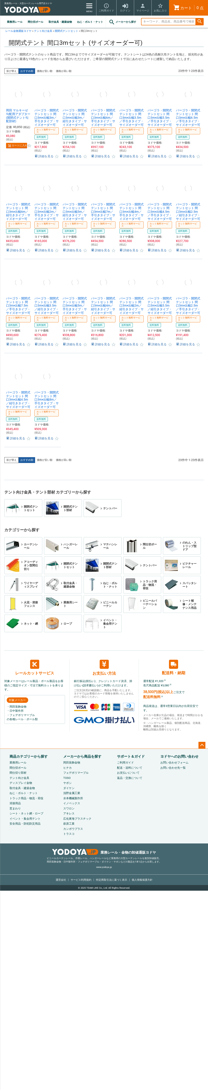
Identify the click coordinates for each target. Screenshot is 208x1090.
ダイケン (69, 788)
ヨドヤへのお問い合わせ (179, 756)
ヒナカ (67, 767)
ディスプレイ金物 (21, 783)
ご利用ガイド (125, 762)
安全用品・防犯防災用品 (25, 823)
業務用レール (15, 21)
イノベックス (71, 803)
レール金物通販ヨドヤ (18, 30)
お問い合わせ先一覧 (173, 767)
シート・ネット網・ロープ (26, 813)
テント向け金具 (43, 30)
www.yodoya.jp (104, 867)
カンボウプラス (73, 828)
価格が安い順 (44, 71)
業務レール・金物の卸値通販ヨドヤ (104, 852)
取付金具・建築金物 (60, 21)
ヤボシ (67, 783)
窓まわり (15, 808)
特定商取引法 (111, 879)
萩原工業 (69, 823)
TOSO (67, 778)
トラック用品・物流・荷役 (26, 798)
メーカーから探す (122, 22)
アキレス (69, 813)
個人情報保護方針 (142, 879)
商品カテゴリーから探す (29, 756)
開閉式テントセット (66, 30)
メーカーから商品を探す (82, 756)
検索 (199, 21)
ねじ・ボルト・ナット (90, 21)
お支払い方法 (104, 668)
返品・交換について (129, 778)
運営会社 (61, 879)
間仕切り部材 (18, 772)
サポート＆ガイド (131, 756)
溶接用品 (15, 803)
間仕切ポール (35, 21)
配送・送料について (129, 767)
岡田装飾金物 (71, 762)
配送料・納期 (173, 667)
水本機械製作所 (73, 798)
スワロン (69, 808)
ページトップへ (201, 745)
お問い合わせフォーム (174, 762)
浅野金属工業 (71, 793)
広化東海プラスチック (77, 818)
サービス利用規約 (81, 879)
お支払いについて (128, 772)
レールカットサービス (34, 667)
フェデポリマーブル (76, 772)
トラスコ (69, 833)
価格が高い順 (64, 71)
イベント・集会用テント (25, 818)
